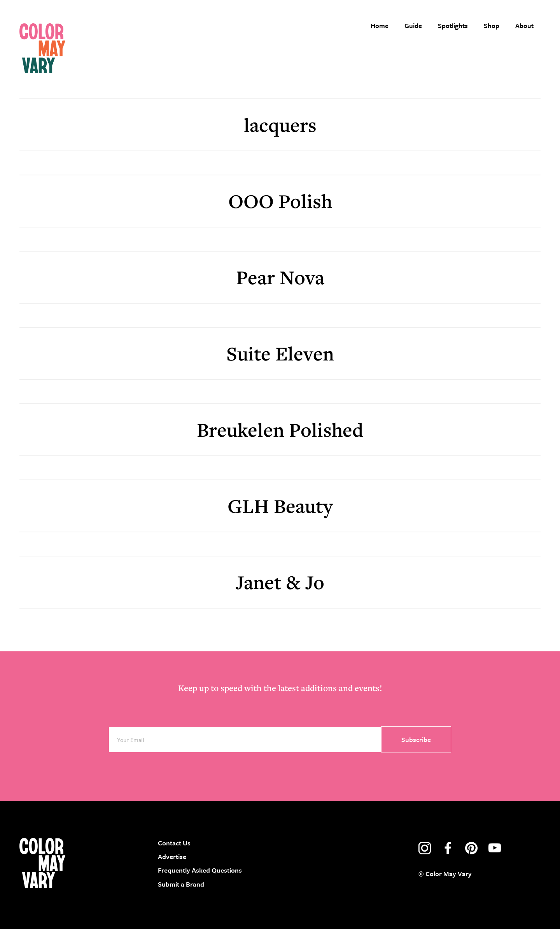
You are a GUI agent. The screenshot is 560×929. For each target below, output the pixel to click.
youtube (494, 848)
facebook (448, 848)
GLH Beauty (280, 505)
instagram (424, 848)
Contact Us (174, 843)
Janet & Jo (280, 582)
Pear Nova (280, 277)
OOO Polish (280, 200)
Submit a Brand (181, 884)
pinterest (471, 848)
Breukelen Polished (280, 429)
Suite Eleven (280, 353)
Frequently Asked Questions (200, 870)
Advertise (172, 856)
